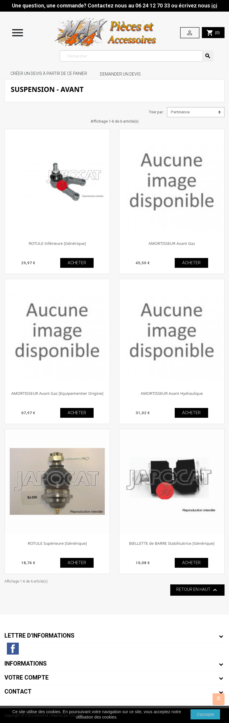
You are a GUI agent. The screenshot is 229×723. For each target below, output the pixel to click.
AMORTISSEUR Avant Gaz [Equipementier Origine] (57, 393)
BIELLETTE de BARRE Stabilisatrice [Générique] (171, 543)
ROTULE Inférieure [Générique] (57, 243)
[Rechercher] (137, 56)
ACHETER (77, 262)
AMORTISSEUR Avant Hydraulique (172, 393)
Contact (18, 691)
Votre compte (26, 677)
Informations (25, 663)
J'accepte (205, 714)
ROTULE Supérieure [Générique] (57, 543)
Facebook (13, 649)
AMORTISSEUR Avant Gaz (171, 243)
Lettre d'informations (39, 635)
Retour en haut (197, 590)
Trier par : (156, 112)
